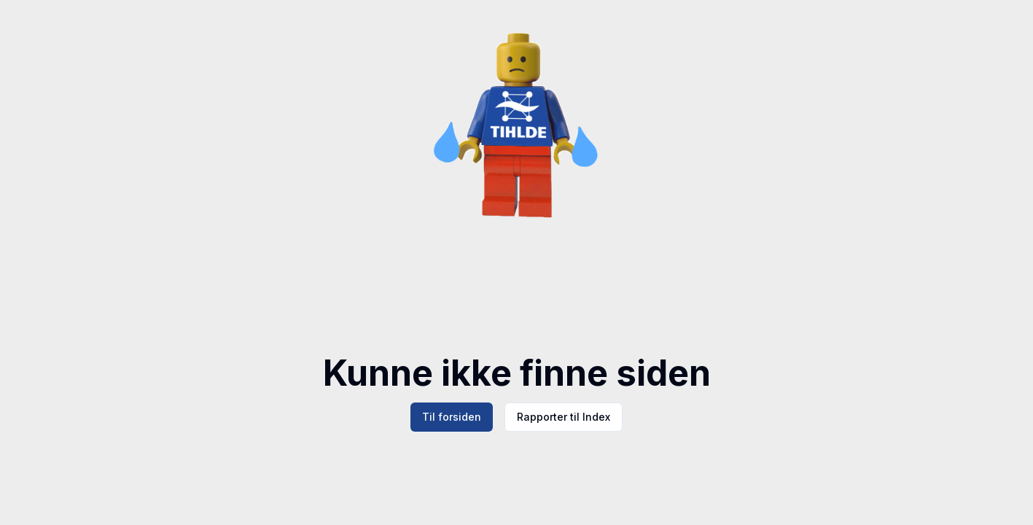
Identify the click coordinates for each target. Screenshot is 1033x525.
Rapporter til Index (563, 417)
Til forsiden (451, 417)
